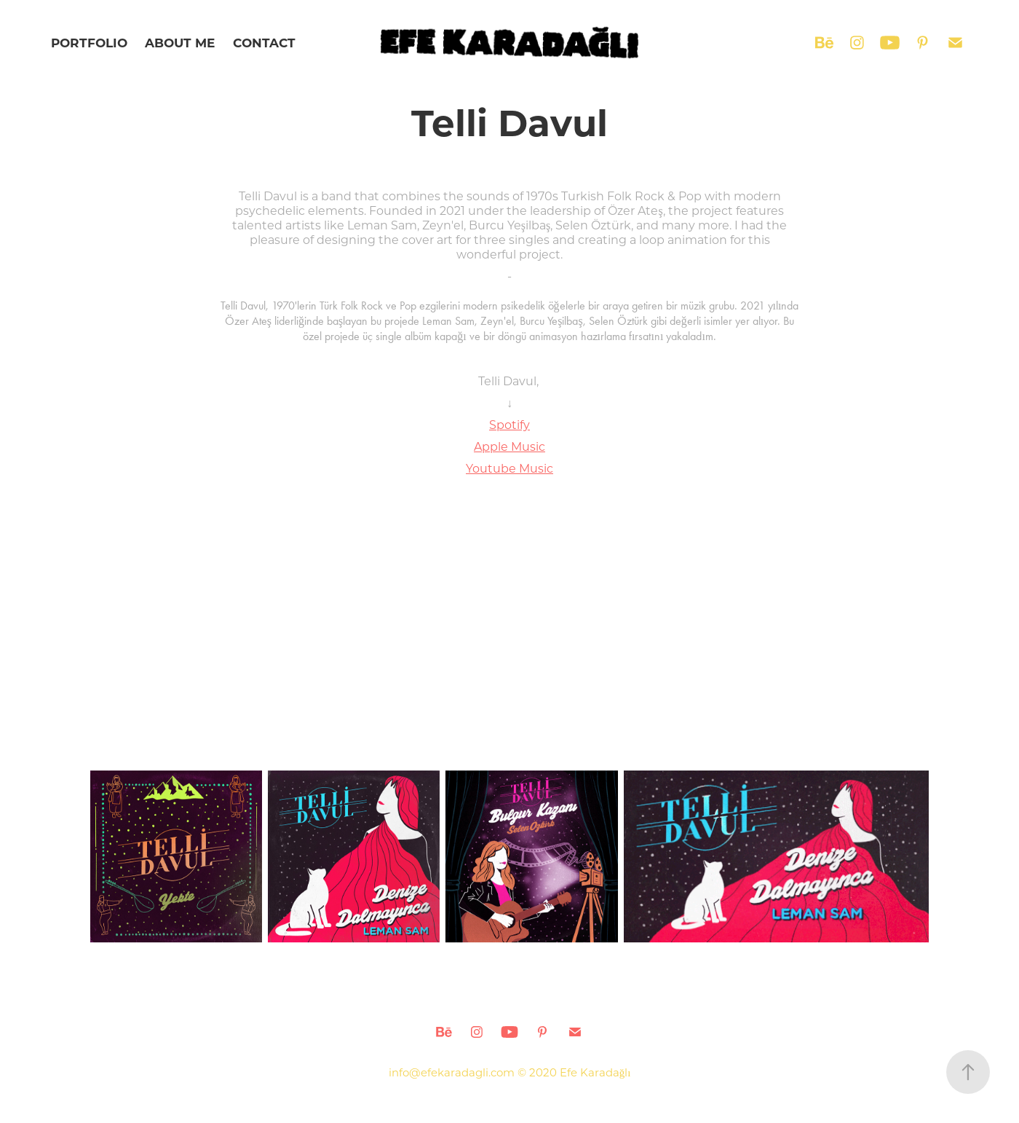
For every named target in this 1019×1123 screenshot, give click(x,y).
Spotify (509, 424)
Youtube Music (509, 468)
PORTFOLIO (89, 42)
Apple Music (509, 446)
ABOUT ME (180, 42)
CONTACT (264, 42)
